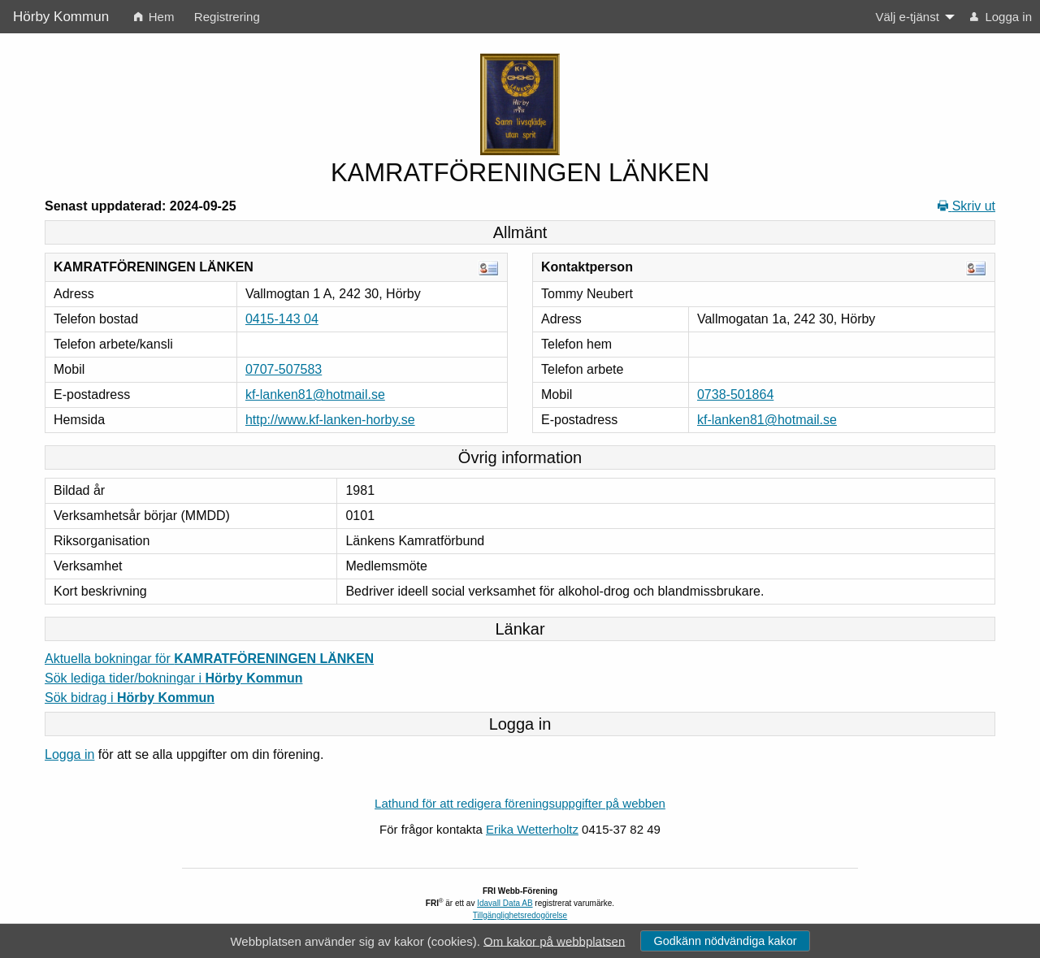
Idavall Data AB (504, 903)
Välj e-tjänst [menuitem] (906, 17)
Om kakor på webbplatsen (554, 940)
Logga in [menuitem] (1001, 17)
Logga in (69, 754)
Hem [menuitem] (154, 17)
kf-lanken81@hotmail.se (315, 394)
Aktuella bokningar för (209, 658)
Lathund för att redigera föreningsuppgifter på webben (520, 803)
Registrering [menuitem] (227, 17)
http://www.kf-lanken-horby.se (330, 420)
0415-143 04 (281, 319)
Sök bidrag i (129, 697)
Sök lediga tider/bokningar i (173, 678)
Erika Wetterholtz (532, 829)
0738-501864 (735, 394)
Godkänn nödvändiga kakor (724, 940)
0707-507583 (283, 369)
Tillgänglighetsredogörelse (520, 915)
